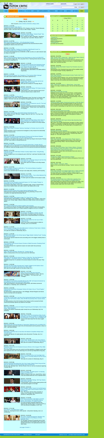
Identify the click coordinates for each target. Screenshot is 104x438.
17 (77, 26)
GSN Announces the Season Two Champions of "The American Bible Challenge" (23, 75)
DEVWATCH (54, 40)
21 (62, 28)
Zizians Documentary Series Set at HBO (60, 110)
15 (67, 26)
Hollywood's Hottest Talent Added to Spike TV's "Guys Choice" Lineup (20, 197)
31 (77, 31)
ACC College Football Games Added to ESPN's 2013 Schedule (19, 205)
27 (57, 31)
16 (72, 26)
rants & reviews (22, 23)
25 (82, 28)
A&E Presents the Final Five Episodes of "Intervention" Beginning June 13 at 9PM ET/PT (25, 324)
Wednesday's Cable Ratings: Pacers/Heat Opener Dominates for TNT (20, 113)
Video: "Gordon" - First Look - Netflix (59, 163)
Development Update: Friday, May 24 (12, 27)
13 (57, 26)
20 (57, 28)
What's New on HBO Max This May (59, 91)
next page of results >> (25, 427)
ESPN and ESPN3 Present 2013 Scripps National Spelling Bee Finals (20, 190)
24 (77, 28)
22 (67, 28)
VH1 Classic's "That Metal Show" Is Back (13, 409)
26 (52, 31)
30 (72, 31)
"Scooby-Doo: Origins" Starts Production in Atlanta (62, 156)
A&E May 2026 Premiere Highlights (59, 130)
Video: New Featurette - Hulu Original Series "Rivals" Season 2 (65, 139)
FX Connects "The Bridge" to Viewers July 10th (32, 212)
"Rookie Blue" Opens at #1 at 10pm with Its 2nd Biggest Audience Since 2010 (32, 82)
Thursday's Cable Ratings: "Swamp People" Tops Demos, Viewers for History (32, 34)
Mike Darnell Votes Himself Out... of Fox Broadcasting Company (19, 42)
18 (82, 26)
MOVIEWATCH (54, 42)
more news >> (80, 187)
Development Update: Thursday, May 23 (13, 96)
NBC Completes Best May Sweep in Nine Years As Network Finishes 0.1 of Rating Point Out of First (33, 120)
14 (62, 26)
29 (67, 31)
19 (52, 28)
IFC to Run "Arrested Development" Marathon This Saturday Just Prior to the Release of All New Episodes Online (33, 418)
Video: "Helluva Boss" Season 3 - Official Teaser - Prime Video (65, 84)
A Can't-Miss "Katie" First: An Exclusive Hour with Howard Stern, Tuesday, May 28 (23, 144)
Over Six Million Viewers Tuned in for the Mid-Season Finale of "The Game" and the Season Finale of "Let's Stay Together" (33, 389)
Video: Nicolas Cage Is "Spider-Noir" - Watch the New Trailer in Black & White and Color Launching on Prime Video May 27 (67, 58)
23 (72, 28)
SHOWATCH (54, 37)
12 (52, 26)
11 (82, 24)
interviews (29, 23)
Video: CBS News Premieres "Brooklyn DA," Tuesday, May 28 (18, 251)
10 (77, 24)
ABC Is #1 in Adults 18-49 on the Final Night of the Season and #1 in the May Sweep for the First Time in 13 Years (33, 356)
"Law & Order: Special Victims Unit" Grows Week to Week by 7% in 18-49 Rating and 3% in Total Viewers (33, 340)
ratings (34, 23)
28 (62, 31)
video (38, 23)
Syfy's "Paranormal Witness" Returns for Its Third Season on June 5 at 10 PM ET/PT (24, 57)
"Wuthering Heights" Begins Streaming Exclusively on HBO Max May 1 (67, 102)
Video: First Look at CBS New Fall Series (30, 272)
